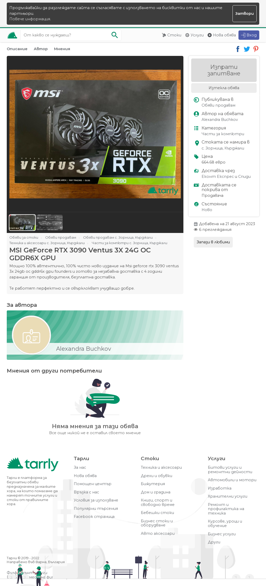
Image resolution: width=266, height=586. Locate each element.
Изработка (219, 488)
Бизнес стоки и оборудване (157, 523)
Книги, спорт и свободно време (158, 502)
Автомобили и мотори (232, 480)
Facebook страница (94, 517)
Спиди (244, 176)
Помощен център (92, 484)
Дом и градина (155, 492)
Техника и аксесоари (161, 467)
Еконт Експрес (218, 176)
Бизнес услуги (222, 534)
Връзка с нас (86, 492)
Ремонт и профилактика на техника (226, 509)
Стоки (174, 35)
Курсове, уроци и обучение (225, 523)
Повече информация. (30, 19)
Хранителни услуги (227, 496)
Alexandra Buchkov (220, 120)
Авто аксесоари (158, 533)
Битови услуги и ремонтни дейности (230, 469)
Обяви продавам (218, 105)
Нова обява (224, 35)
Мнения (62, 49)
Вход (252, 35)
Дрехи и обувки (156, 476)
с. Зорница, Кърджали (223, 148)
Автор (41, 49)
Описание (17, 49)
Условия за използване (96, 500)
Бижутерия (153, 484)
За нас (80, 467)
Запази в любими (213, 242)
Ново (207, 210)
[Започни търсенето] (115, 35)
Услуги (197, 35)
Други (214, 542)
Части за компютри (223, 134)
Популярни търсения (96, 508)
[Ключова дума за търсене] (70, 35)
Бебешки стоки (157, 513)
